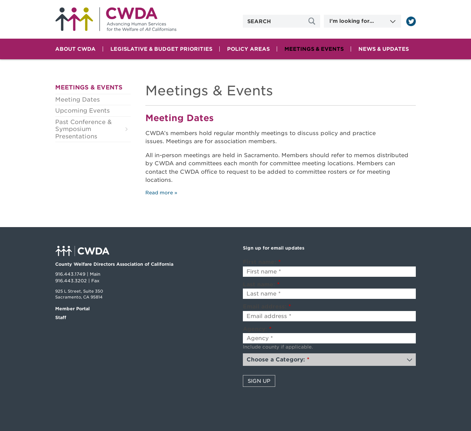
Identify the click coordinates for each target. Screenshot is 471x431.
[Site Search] (312, 21)
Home (116, 19)
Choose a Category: (278, 359)
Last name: (261, 284)
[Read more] (411, 21)
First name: (262, 262)
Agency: (257, 329)
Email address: (267, 306)
